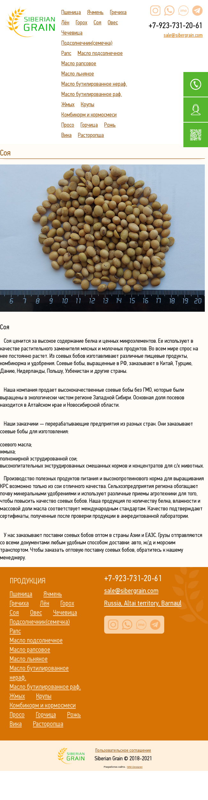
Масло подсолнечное (100, 53)
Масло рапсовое (78, 63)
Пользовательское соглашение (123, 750)
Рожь (110, 124)
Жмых (67, 104)
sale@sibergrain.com (183, 35)
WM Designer (135, 766)
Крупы (87, 104)
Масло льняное (77, 73)
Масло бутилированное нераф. (94, 83)
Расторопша (91, 135)
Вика (66, 135)
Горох (81, 22)
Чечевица (71, 32)
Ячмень (95, 12)
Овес (113, 22)
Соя (97, 22)
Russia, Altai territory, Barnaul (142, 603)
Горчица (89, 124)
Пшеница (71, 12)
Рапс (66, 53)
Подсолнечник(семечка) (86, 42)
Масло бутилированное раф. (91, 94)
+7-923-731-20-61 (176, 25)
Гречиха (118, 12)
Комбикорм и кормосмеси (89, 114)
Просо (67, 124)
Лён (65, 22)
